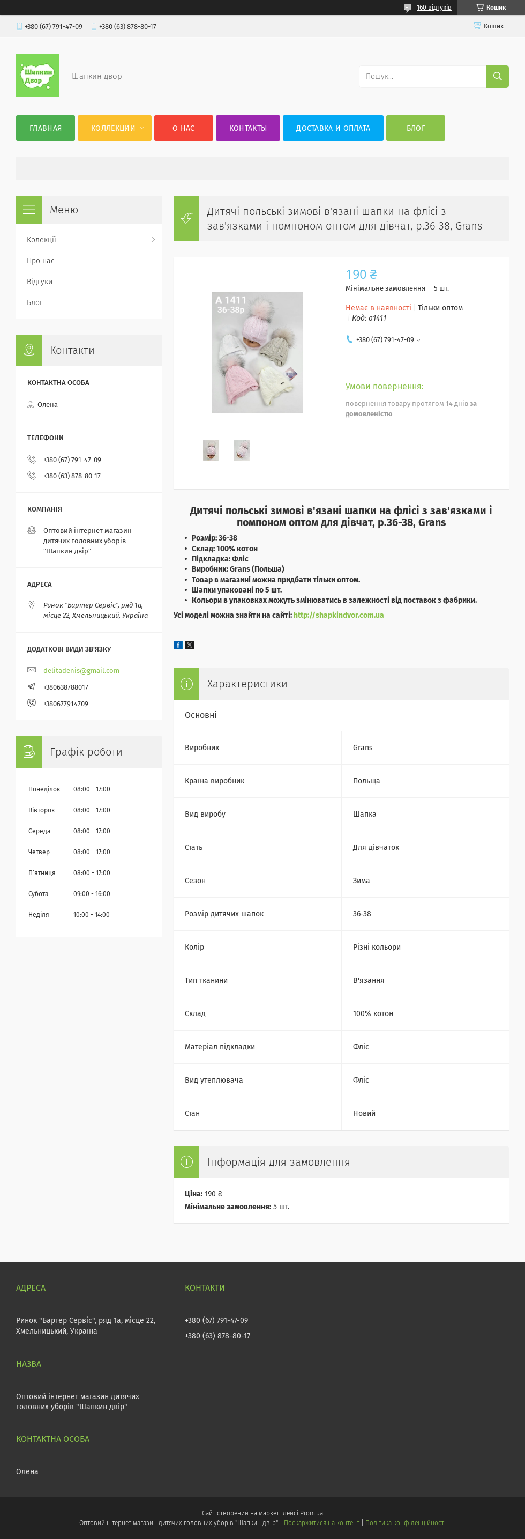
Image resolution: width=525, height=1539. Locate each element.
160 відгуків (434, 7)
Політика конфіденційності (405, 1523)
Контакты (248, 128)
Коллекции (113, 128)
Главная (45, 128)
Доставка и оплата (333, 128)
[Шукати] (497, 76)
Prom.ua (311, 1513)
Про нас (41, 260)
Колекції (41, 240)
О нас (183, 128)
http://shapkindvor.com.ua (339, 615)
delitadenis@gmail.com (81, 671)
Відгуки (39, 281)
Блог (416, 128)
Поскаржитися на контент (321, 1523)
